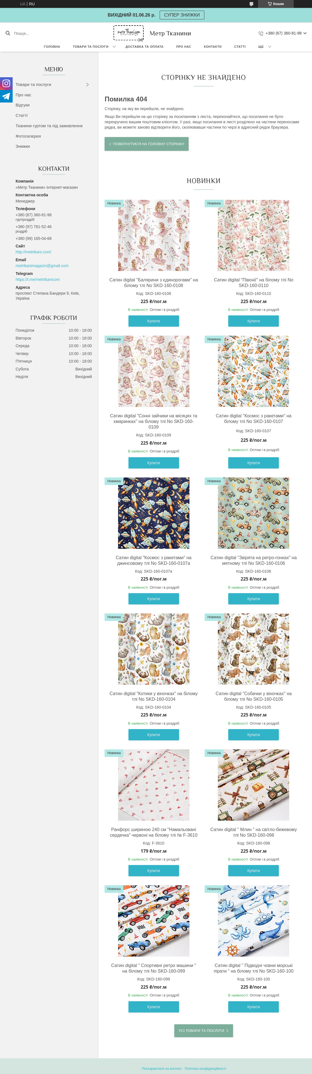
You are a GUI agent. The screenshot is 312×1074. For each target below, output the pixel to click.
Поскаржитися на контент (162, 1069)
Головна (52, 46)
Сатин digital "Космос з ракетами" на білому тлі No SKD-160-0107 (253, 418)
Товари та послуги (90, 46)
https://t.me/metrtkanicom (38, 279)
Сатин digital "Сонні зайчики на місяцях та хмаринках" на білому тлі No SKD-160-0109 (153, 421)
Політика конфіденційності (205, 1069)
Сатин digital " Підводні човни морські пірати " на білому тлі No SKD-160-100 (253, 968)
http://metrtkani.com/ (33, 252)
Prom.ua (182, 1064)
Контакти (213, 46)
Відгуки (23, 105)
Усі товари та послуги (201, 1031)
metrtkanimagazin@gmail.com (42, 265)
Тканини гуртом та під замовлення (49, 125)
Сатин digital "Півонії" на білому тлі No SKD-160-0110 (253, 282)
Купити (153, 321)
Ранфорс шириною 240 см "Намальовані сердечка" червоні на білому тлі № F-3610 (154, 832)
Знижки (23, 146)
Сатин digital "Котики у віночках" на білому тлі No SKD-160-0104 (154, 696)
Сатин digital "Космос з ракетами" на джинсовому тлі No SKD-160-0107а (153, 560)
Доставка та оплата (145, 46)
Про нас (183, 46)
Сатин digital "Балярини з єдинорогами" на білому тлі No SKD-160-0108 (153, 282)
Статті (240, 46)
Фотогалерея (28, 136)
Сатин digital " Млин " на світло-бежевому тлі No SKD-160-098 (253, 832)
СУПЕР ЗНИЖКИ (182, 15)
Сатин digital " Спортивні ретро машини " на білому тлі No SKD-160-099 (153, 968)
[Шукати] (7, 33)
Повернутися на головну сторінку (148, 144)
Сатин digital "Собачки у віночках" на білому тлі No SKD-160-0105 (254, 696)
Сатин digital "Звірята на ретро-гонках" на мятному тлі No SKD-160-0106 (254, 560)
